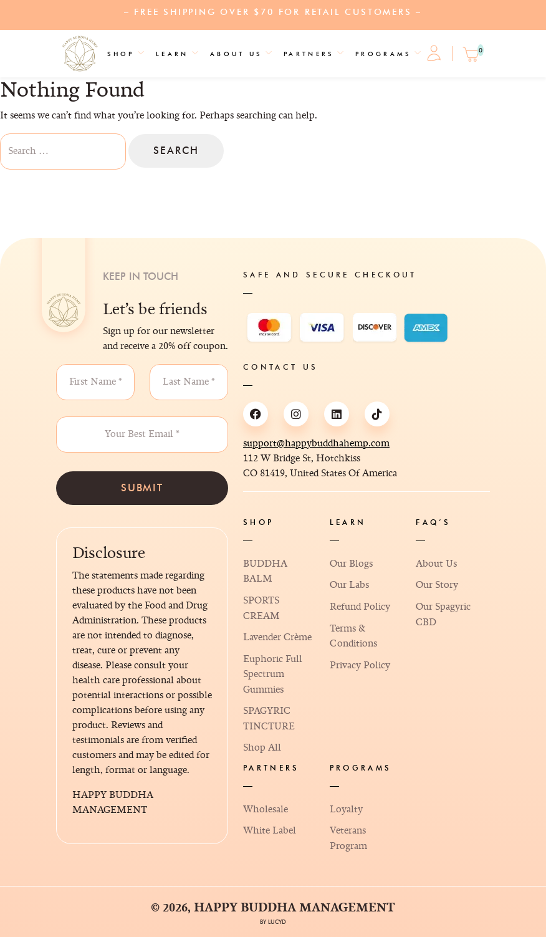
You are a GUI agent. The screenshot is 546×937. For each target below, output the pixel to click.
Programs (383, 54)
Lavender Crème (277, 637)
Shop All (262, 748)
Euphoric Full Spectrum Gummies (272, 674)
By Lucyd (273, 921)
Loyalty (346, 809)
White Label (269, 831)
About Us (236, 54)
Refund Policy (360, 607)
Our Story (437, 585)
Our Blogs (351, 564)
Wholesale (265, 809)
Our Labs (349, 585)
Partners (309, 54)
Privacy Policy (360, 665)
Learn (172, 54)
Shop (120, 54)
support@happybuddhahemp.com (316, 443)
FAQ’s (433, 522)
